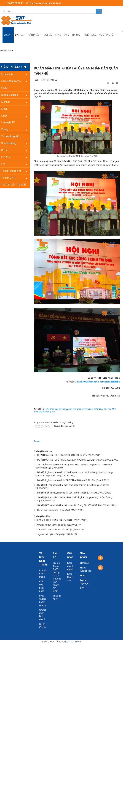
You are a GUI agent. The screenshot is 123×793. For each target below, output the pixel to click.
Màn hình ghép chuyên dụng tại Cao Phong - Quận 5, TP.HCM (67, 492)
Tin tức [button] (76, 35)
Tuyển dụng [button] (89, 35)
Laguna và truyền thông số (50, 534)
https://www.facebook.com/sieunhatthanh (98, 381)
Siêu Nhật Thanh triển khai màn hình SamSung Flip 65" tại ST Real (69, 505)
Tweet (37, 441)
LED (82, 588)
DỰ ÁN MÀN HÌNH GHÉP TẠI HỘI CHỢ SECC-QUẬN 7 (62, 455)
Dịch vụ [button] (20, 38)
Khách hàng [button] (62, 35)
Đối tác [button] (48, 35)
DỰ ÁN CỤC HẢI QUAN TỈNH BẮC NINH (55, 520)
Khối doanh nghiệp (70, 566)
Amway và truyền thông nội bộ (52, 525)
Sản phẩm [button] (35, 38)
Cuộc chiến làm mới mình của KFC (53, 529)
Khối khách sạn (70, 577)
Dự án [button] (8, 38)
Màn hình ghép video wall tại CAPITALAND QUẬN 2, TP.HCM (66, 480)
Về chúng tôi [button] (107, 38)
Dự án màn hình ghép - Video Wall (53, 510)
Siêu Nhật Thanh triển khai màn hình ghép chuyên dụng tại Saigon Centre (73, 485)
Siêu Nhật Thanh (72, 642)
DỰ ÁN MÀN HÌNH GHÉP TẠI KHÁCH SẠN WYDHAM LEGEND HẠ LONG (70, 460)
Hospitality (85, 563)
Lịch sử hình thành (42, 573)
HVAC (83, 575)
